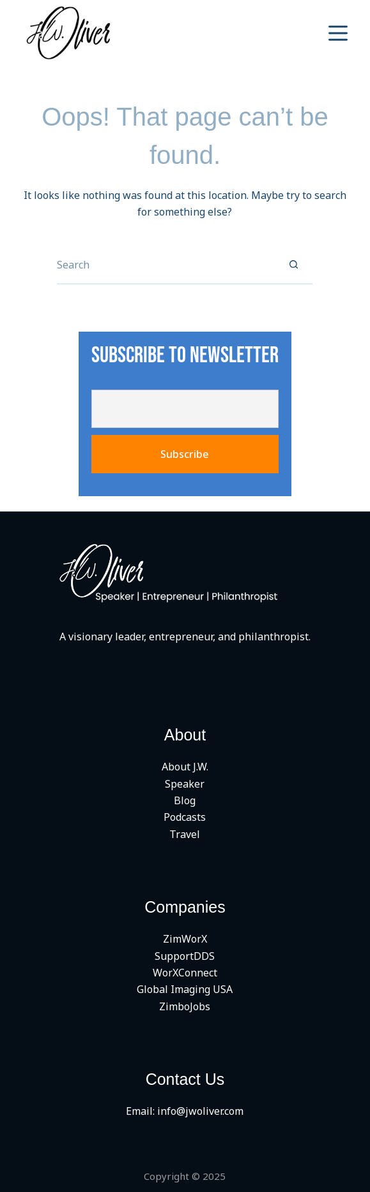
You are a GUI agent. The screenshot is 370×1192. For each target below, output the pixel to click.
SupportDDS (185, 956)
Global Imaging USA (185, 989)
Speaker (184, 784)
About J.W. (185, 767)
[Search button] (293, 265)
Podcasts (185, 817)
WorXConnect (185, 973)
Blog (185, 800)
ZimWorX (185, 939)
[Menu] (338, 33)
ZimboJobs (184, 1006)
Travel (184, 834)
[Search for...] (165, 265)
